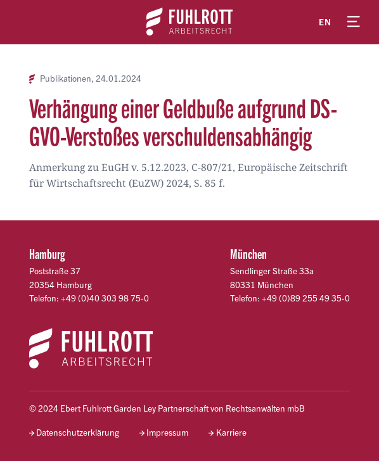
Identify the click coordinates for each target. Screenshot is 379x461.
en (325, 21)
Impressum (167, 432)
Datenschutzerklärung (77, 432)
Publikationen (65, 78)
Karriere (231, 432)
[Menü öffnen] (353, 22)
